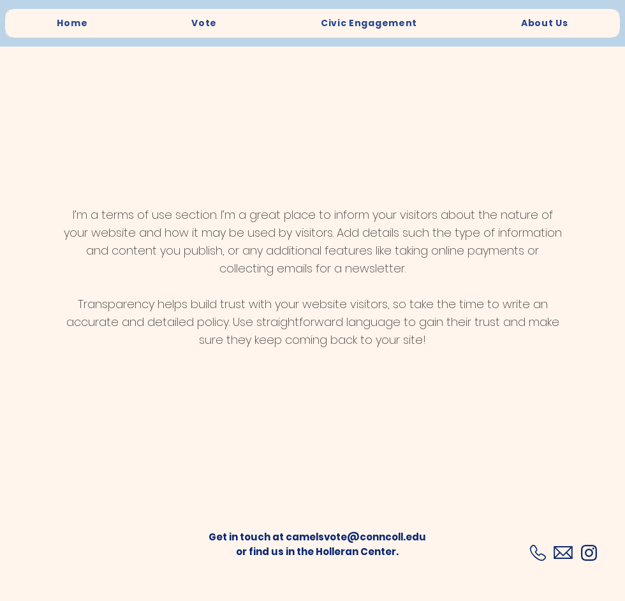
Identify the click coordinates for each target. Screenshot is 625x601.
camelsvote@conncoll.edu (356, 537)
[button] (312, 474)
